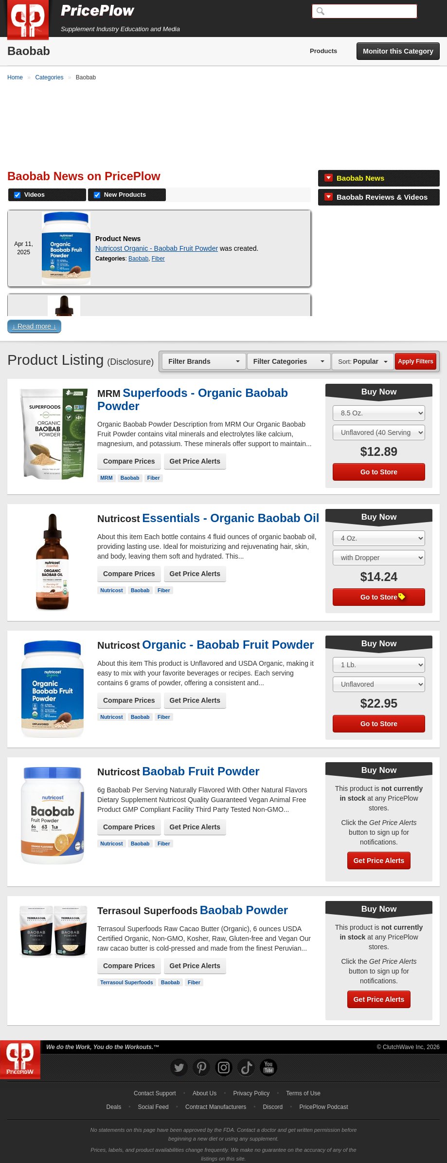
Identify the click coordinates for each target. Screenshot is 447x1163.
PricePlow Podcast (323, 1102)
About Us (204, 1088)
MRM (106, 473)
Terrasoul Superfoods (126, 977)
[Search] (364, 11)
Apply (415, 356)
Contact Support (155, 1088)
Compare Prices (129, 456)
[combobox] (204, 356)
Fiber (158, 253)
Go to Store (378, 467)
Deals (114, 1102)
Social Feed (153, 1102)
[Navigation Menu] (429, 11)
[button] (223, 323)
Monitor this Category (398, 51)
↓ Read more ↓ (34, 321)
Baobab (138, 253)
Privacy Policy (251, 1088)
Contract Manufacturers (215, 1102)
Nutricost (111, 585)
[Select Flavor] (379, 427)
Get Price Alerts (195, 456)
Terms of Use (303, 1088)
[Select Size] (379, 408)
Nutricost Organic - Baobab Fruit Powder (156, 243)
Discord (273, 1102)
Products (323, 51)
